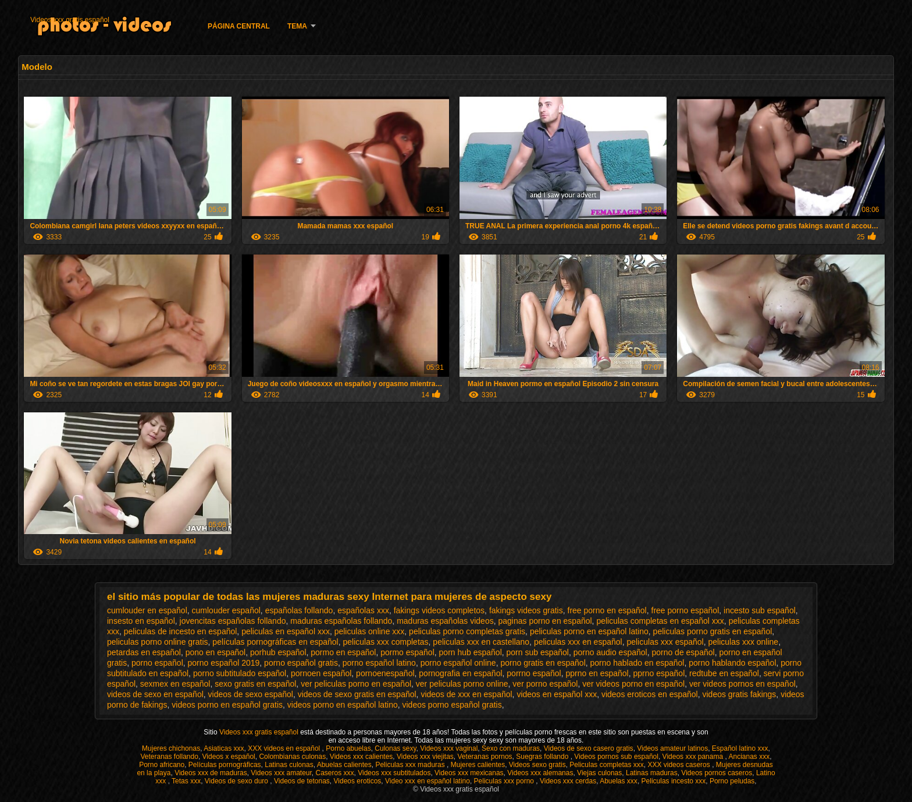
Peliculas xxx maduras (411, 765)
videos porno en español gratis (227, 704)
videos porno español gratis (451, 704)
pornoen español (321, 673)
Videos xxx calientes (361, 756)
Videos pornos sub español (616, 756)
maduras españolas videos (445, 621)
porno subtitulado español (239, 673)
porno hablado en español (637, 662)
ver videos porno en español (633, 683)
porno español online (458, 662)
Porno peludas (732, 781)
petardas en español (144, 652)
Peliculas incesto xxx (674, 781)
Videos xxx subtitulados (394, 773)
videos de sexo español (250, 694)
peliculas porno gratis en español (712, 631)
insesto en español (141, 621)
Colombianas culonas (292, 756)
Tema (297, 26)
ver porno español (545, 683)
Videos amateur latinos (672, 748)
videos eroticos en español (649, 694)
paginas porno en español (545, 621)
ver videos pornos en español (742, 683)
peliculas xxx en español (578, 641)
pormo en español (343, 652)
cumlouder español (226, 610)
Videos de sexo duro (237, 781)
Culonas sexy (395, 748)
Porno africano (161, 765)
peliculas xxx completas (386, 641)
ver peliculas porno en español (356, 683)
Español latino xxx (740, 748)
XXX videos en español (285, 748)
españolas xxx (363, 610)
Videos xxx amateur (281, 773)
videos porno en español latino (342, 704)
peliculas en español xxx (285, 631)
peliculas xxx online (743, 641)
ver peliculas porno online (462, 683)
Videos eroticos (358, 781)
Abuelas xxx (618, 781)
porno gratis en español (542, 662)
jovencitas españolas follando (233, 621)
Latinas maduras (652, 773)
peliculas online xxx (369, 631)
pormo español (407, 652)
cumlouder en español (147, 610)
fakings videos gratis (526, 610)
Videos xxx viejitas (425, 756)
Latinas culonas (289, 765)
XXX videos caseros (679, 765)
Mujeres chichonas (171, 748)
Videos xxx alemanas (540, 773)
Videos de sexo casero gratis (588, 748)
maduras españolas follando (341, 621)
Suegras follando (543, 756)
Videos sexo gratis (537, 765)
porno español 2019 (224, 662)
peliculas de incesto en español (180, 631)
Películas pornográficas (224, 765)
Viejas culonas (599, 773)
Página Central (239, 26)
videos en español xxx (556, 694)
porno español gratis (301, 662)
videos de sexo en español (155, 694)
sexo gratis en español (255, 683)
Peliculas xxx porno (505, 781)
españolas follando (299, 610)
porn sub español (538, 652)
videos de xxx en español (466, 694)
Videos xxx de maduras (210, 773)
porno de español (682, 652)
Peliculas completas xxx (606, 765)
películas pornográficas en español (275, 641)
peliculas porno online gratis (157, 641)
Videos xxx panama (693, 756)
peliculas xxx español (664, 641)
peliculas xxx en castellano (481, 641)
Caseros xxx (335, 773)
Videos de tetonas (302, 781)
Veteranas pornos (485, 756)
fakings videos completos (439, 610)
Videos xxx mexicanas (469, 773)
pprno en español (597, 673)
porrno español (534, 673)
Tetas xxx (186, 781)
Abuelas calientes (344, 765)
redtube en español (724, 673)
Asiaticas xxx (224, 748)
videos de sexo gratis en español (357, 694)
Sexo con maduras (511, 748)
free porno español (685, 610)
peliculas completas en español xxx (660, 621)
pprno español (659, 673)
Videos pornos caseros (716, 773)
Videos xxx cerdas (568, 781)
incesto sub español (760, 610)
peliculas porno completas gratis (467, 631)
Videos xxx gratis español (69, 20)
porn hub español (470, 652)
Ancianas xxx (749, 756)
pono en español (216, 652)
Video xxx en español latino (427, 781)
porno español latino (379, 662)
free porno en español (607, 610)
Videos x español (228, 756)
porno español (157, 662)
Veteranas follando (169, 756)
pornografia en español (460, 673)
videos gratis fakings (739, 694)
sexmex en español (175, 683)
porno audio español (610, 652)
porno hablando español (732, 662)
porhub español (278, 652)
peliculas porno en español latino (589, 631)
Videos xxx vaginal (449, 748)
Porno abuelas (348, 748)
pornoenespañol (385, 673)
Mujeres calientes (478, 765)
